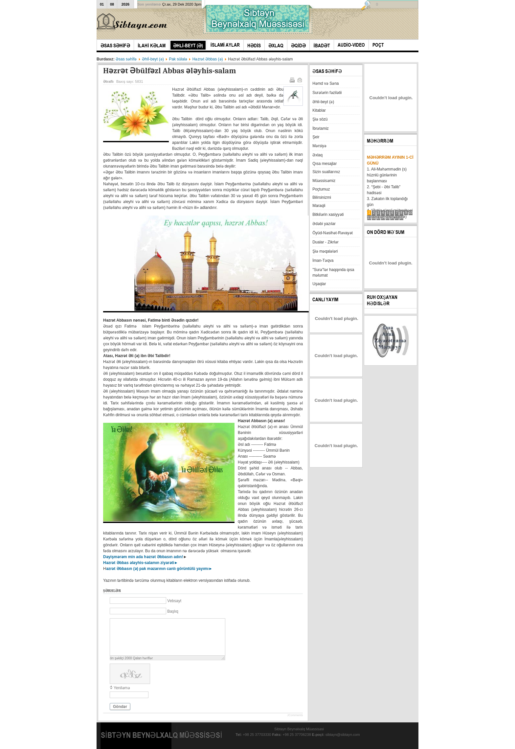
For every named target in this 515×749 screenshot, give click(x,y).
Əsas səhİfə (126, 59)
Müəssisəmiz (323, 180)
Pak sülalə (178, 59)
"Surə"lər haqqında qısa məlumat (333, 272)
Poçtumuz (321, 189)
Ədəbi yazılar (324, 223)
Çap (291, 79)
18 (401, 217)
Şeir (315, 137)
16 (392, 217)
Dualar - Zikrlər (325, 242)
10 (411, 213)
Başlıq (172, 611)
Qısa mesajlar (324, 163)
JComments (295, 715)
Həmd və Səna (325, 83)
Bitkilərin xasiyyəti (328, 214)
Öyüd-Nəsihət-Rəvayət (332, 233)
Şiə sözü (319, 119)
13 (378, 217)
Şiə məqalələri (325, 251)
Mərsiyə (319, 146)
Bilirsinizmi (321, 197)
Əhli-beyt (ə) (323, 102)
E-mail (299, 79)
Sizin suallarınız (326, 172)
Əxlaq (317, 155)
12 (374, 217)
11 (369, 217)
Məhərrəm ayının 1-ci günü (390, 160)
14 (383, 217)
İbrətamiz (320, 128)
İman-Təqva (322, 260)
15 (388, 217)
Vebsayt (174, 601)
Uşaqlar (319, 284)
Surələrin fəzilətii (327, 92)
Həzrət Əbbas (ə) (207, 59)
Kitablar (319, 110)
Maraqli (318, 205)
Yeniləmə (122, 688)
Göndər (120, 706)
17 (397, 217)
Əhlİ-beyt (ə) (153, 59)
